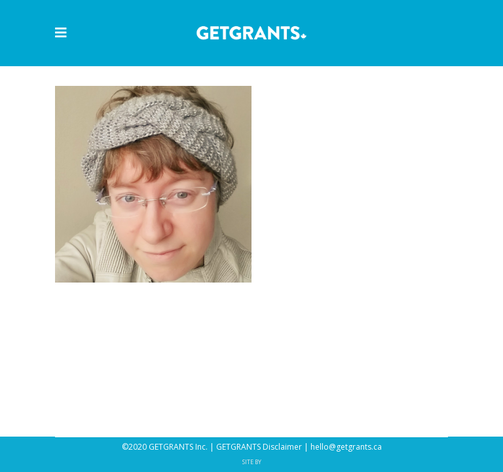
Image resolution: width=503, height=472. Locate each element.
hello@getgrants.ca (346, 446)
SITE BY (251, 461)
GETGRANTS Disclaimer (259, 446)
